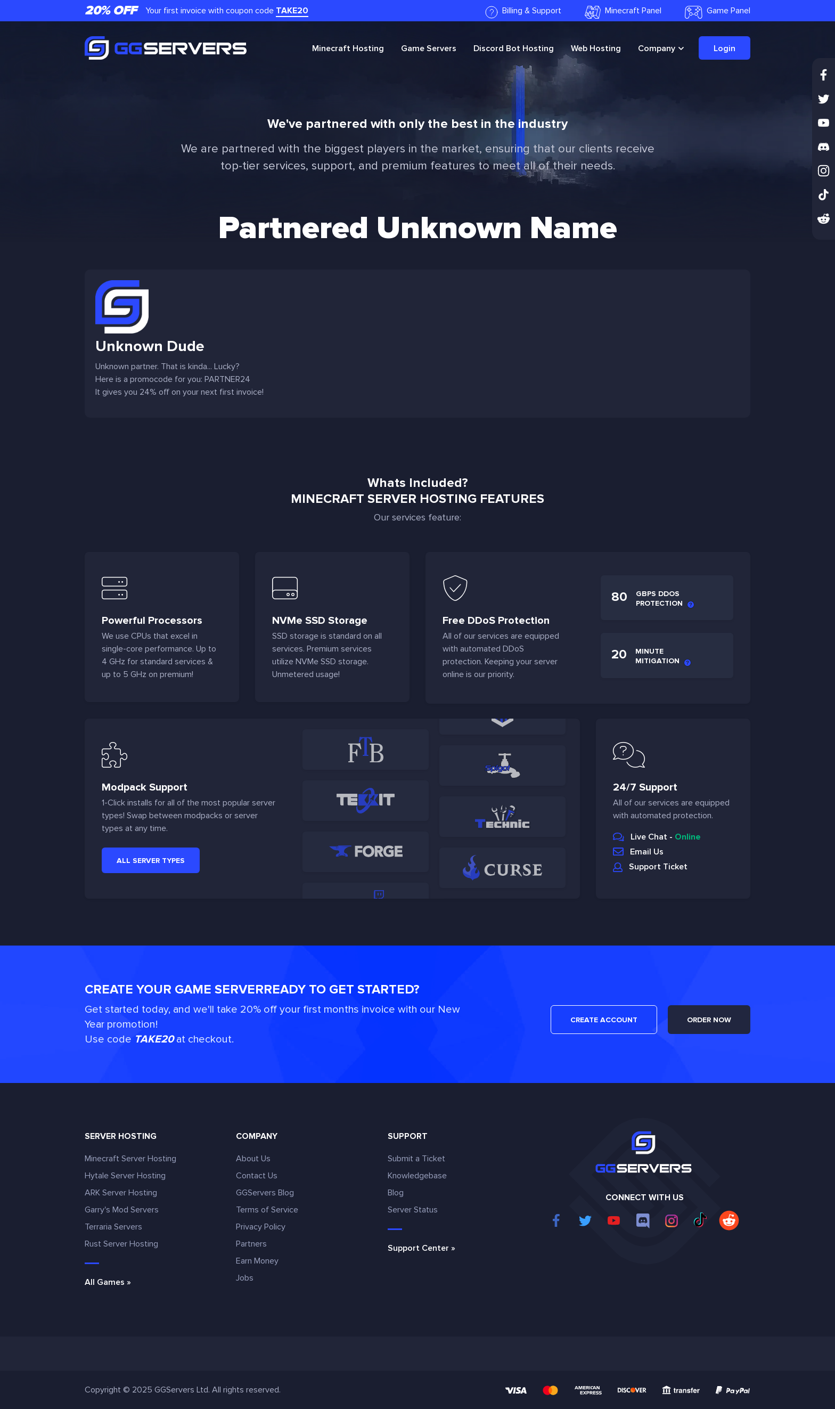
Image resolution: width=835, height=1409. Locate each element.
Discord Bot (513, 48)
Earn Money (257, 1261)
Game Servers (428, 48)
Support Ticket (658, 866)
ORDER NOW (709, 1019)
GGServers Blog (265, 1192)
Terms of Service (267, 1209)
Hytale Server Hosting (125, 1175)
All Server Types (151, 860)
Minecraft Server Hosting (130, 1158)
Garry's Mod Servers (122, 1209)
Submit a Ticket (416, 1158)
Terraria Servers (113, 1226)
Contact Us (256, 1175)
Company (656, 48)
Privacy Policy (260, 1226)
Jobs (244, 1278)
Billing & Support (523, 12)
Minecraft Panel (623, 12)
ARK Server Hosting (121, 1192)
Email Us (647, 851)
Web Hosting (596, 48)
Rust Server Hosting (121, 1244)
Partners (251, 1244)
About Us (253, 1158)
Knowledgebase (417, 1175)
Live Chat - (666, 837)
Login (724, 48)
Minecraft (348, 48)
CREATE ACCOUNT (603, 1019)
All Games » (108, 1282)
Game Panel (717, 12)
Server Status (413, 1209)
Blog (396, 1192)
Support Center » (421, 1248)
